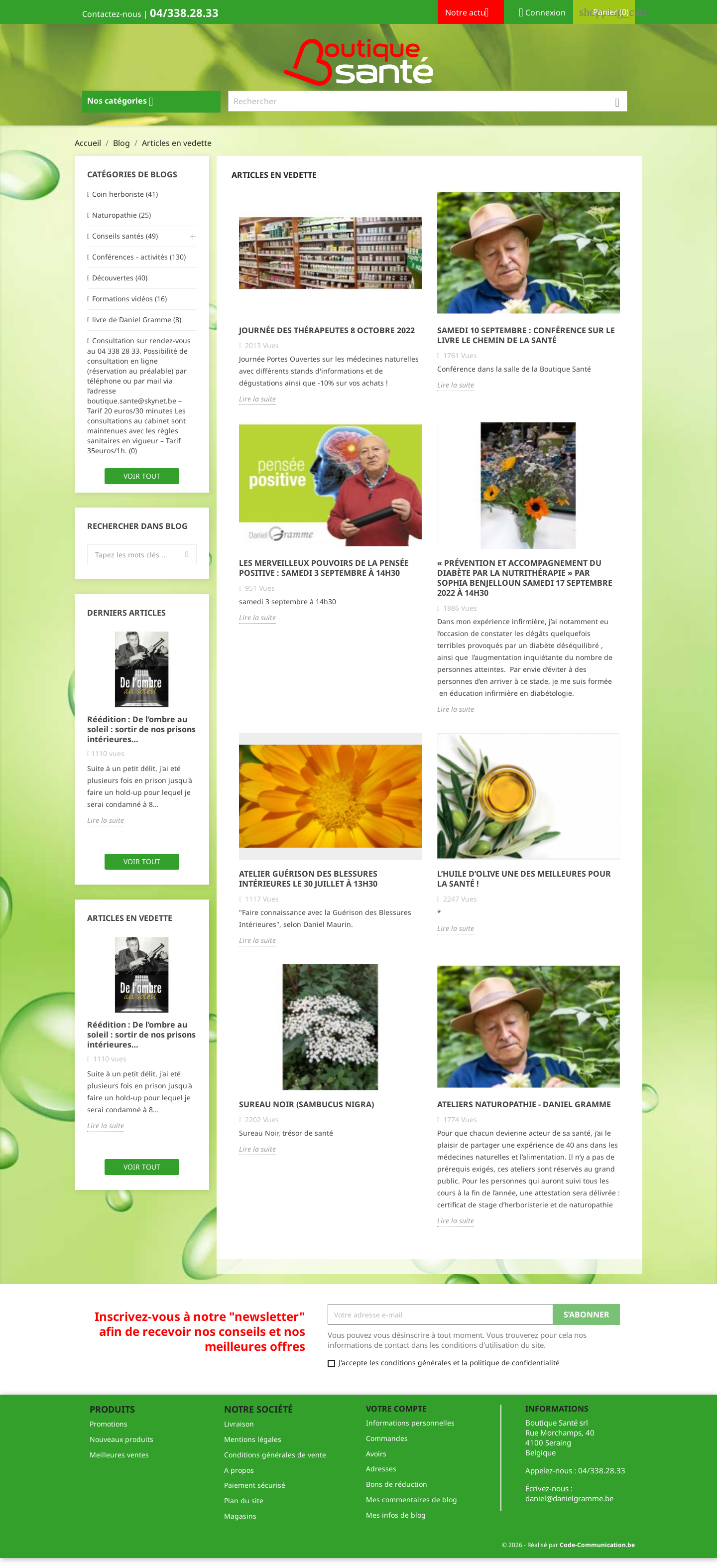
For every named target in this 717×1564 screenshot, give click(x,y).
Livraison (239, 1424)
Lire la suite (105, 820)
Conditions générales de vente (275, 1454)
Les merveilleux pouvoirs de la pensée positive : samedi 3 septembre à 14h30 (324, 567)
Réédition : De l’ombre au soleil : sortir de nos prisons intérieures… (141, 729)
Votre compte (396, 1408)
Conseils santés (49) (125, 236)
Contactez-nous (111, 13)
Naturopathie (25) (121, 215)
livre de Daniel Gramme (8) (136, 319)
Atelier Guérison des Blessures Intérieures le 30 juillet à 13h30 (308, 878)
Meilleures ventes (119, 1454)
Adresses (381, 1468)
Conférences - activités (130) (139, 256)
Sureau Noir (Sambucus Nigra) (306, 1104)
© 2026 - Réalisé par (568, 1545)
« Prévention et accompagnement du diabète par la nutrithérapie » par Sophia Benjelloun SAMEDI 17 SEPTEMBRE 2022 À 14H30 (524, 577)
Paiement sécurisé (254, 1485)
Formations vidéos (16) (129, 298)
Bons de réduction (396, 1484)
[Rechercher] (428, 101)
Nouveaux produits (121, 1439)
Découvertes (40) (119, 277)
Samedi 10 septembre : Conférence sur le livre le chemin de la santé (526, 335)
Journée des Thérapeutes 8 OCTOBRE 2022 (327, 330)
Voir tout (141, 476)
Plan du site (243, 1500)
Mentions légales (252, 1439)
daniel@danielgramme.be (569, 1498)
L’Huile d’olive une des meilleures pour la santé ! (524, 878)
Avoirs (376, 1453)
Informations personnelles (410, 1423)
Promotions (108, 1424)
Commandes (387, 1438)
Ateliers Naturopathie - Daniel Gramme (524, 1104)
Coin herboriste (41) (125, 194)
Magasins (240, 1516)
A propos (239, 1470)
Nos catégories (124, 101)
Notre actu (470, 13)
